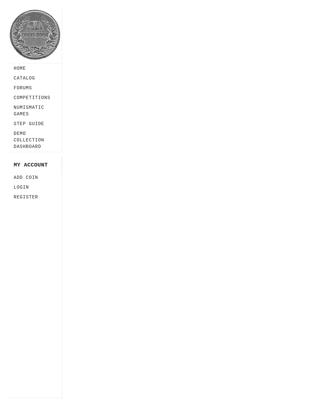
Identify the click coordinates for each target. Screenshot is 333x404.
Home (20, 68)
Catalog (24, 78)
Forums (23, 88)
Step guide (29, 123)
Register (26, 197)
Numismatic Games (29, 111)
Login (21, 187)
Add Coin (26, 177)
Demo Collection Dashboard (29, 140)
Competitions (32, 97)
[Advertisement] (35, 299)
